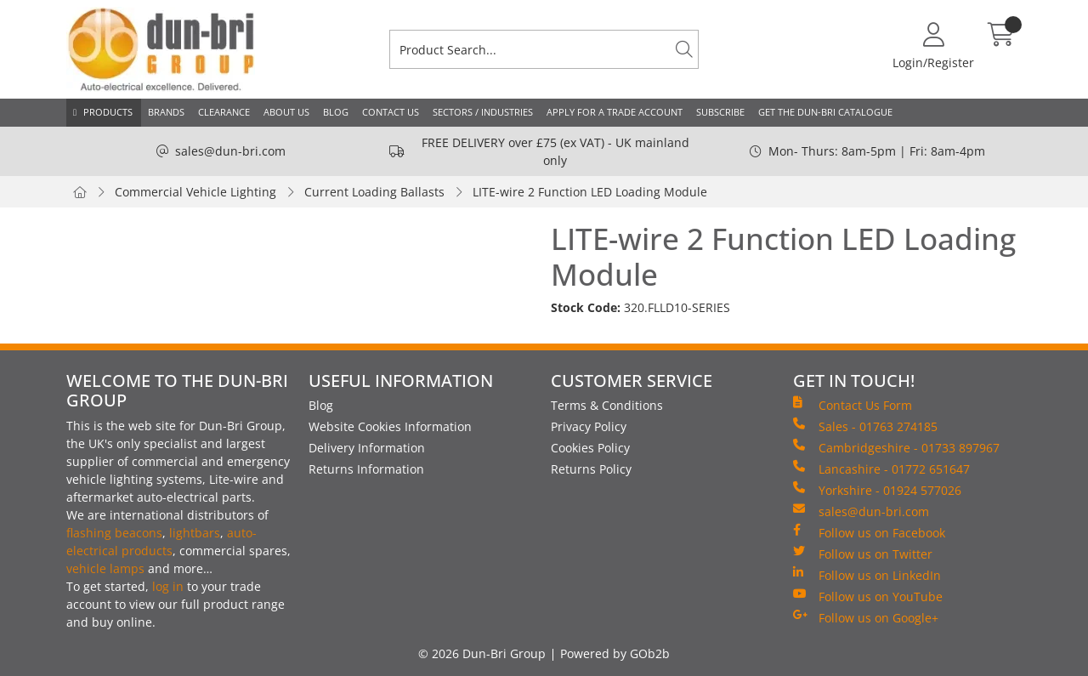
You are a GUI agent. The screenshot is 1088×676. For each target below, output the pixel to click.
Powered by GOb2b (615, 653)
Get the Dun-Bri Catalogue (825, 111)
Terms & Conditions (607, 405)
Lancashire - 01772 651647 (881, 468)
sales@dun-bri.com (230, 151)
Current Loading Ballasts (374, 192)
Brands (166, 111)
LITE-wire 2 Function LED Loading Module (590, 192)
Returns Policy (591, 469)
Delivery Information (367, 448)
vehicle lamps (105, 568)
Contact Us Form (852, 404)
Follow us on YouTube (868, 596)
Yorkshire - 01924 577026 (877, 489)
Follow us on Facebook (869, 532)
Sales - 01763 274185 (865, 426)
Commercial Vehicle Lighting (195, 192)
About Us (286, 111)
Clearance (224, 111)
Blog (335, 111)
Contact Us (390, 111)
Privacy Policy (588, 426)
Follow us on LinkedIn (867, 574)
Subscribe (720, 111)
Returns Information (366, 469)
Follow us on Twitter (862, 553)
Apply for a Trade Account (615, 111)
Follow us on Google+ (865, 617)
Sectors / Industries (483, 111)
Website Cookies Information (390, 426)
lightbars (194, 533)
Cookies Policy (590, 448)
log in (168, 586)
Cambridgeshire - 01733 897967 (896, 447)
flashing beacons (114, 533)
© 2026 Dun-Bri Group (482, 653)
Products (108, 111)
